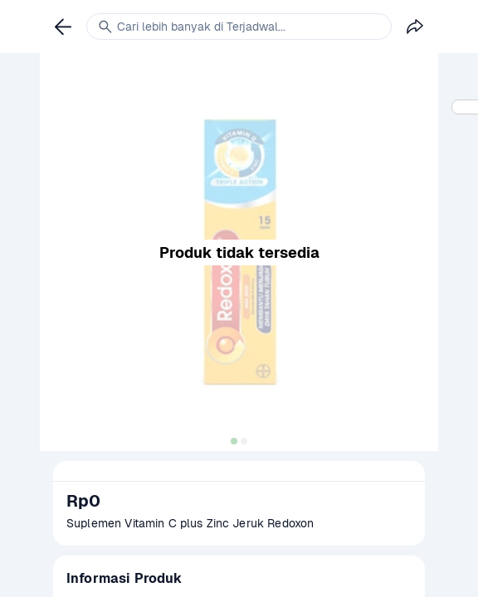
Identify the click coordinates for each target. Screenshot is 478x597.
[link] (63, 26)
